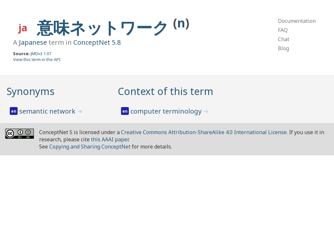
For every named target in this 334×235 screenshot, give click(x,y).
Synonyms (30, 91)
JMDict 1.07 (41, 53)
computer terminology (166, 111)
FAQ (283, 30)
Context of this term (165, 91)
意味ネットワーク (105, 27)
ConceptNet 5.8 (97, 42)
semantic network (48, 111)
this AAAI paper (110, 139)
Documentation (297, 20)
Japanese (33, 42)
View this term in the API (37, 59)
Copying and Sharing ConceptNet (89, 146)
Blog (283, 48)
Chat (283, 39)
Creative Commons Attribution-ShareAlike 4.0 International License (204, 132)
